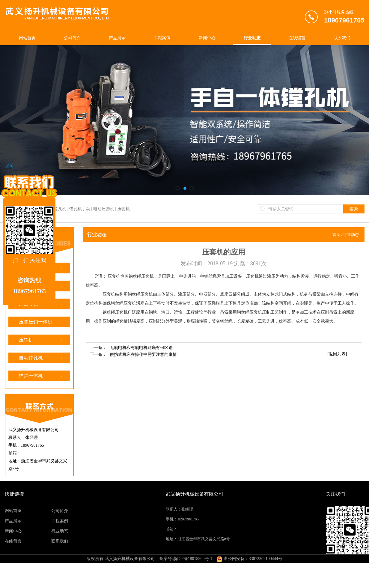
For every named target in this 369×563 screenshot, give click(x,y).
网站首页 (27, 38)
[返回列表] (337, 354)
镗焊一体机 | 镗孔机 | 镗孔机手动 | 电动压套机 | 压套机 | (81, 209)
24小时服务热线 (344, 18)
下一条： (133, 354)
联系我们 (342, 38)
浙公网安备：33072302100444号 (249, 558)
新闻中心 (207, 38)
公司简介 (72, 38)
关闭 (9, 166)
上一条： (131, 347)
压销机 (41, 340)
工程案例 (162, 38)
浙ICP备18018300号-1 (192, 558)
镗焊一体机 (41, 376)
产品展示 (117, 38)
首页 (336, 234)
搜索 (354, 209)
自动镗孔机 (41, 358)
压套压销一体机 (41, 323)
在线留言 (297, 38)
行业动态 (252, 38)
